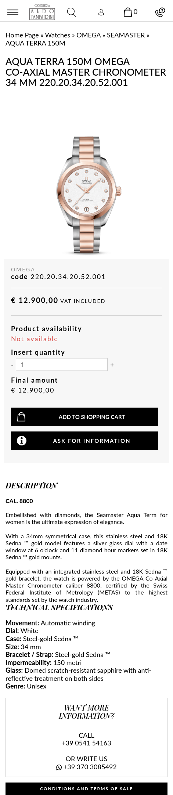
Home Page (22, 35)
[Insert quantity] (62, 364)
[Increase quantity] (112, 365)
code (19, 277)
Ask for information (91, 440)
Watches (58, 35)
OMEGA (88, 35)
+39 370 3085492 (90, 767)
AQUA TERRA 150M (35, 43)
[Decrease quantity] (12, 365)
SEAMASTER (126, 35)
